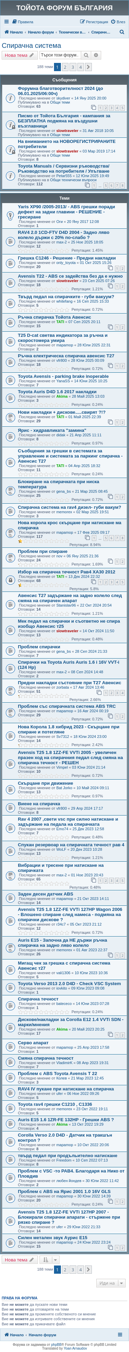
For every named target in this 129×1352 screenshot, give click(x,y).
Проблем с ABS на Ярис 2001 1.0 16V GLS (64, 1191)
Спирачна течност (38, 999)
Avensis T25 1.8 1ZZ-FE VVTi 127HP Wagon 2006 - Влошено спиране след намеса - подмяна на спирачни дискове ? (70, 914)
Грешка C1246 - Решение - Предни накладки (67, 258)
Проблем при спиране (42, 551)
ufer (59, 1093)
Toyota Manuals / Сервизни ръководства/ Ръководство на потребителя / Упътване (63, 168)
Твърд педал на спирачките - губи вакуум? (66, 296)
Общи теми (60, 102)
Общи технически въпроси (73, 180)
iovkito (61, 988)
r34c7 (61, 924)
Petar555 (64, 176)
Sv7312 (62, 736)
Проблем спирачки (39, 646)
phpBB (56, 1345)
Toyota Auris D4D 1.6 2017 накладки (57, 391)
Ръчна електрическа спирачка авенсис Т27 (66, 355)
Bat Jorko (64, 788)
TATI (60, 322)
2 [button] (65, 67)
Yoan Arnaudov (75, 1348)
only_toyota (66, 263)
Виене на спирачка (39, 803)
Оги (59, 222)
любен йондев (69, 1181)
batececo (64, 1004)
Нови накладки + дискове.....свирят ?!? (62, 412)
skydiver (63, 98)
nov (59, 556)
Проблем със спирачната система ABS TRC (67, 706)
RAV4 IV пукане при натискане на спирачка (66, 1088)
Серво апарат (33, 1042)
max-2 (61, 242)
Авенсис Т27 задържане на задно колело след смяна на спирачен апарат (70, 598)
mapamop (64, 345)
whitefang (64, 301)
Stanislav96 (66, 605)
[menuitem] (22, 22)
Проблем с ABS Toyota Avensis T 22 (57, 1073)
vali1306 (63, 973)
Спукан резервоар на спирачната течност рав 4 (71, 844)
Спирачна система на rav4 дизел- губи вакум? (69, 507)
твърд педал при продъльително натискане (67, 1155)
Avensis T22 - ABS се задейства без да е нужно (70, 276)
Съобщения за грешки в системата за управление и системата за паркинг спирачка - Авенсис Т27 (70, 456)
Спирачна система (31, 45)
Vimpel (62, 767)
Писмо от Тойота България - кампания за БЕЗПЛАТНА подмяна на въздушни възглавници (64, 121)
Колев (61, 1078)
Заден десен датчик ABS (45, 894)
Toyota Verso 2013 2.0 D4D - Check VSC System (69, 983)
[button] (88, 67)
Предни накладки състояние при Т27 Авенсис (69, 682)
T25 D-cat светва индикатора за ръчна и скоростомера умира (63, 338)
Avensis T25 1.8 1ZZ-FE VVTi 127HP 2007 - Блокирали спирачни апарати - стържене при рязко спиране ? (69, 1217)
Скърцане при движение (45, 783)
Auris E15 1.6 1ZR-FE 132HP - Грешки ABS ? (66, 1119)
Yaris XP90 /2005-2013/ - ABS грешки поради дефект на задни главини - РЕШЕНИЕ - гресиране (66, 212)
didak (60, 435)
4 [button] (80, 67)
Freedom (64, 1160)
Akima (62, 396)
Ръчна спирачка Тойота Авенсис (54, 317)
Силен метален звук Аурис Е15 (52, 1237)
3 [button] (73, 67)
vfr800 (61, 360)
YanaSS (63, 381)
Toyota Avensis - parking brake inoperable (63, 376)
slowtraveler (67, 131)
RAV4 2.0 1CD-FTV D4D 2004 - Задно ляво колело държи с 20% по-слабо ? (63, 235)
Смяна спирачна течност (46, 1058)
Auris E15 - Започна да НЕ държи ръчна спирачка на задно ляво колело (62, 943)
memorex (64, 512)
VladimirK (64, 1063)
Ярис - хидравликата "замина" (52, 430)
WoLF (61, 849)
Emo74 (62, 829)
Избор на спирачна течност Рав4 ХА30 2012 (66, 571)
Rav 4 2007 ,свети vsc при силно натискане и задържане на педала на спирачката (68, 822)
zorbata (62, 687)
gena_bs (63, 491)
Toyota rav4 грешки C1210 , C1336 (55, 1104)
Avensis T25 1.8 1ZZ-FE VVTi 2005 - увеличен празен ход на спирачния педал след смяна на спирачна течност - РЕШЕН (70, 757)
